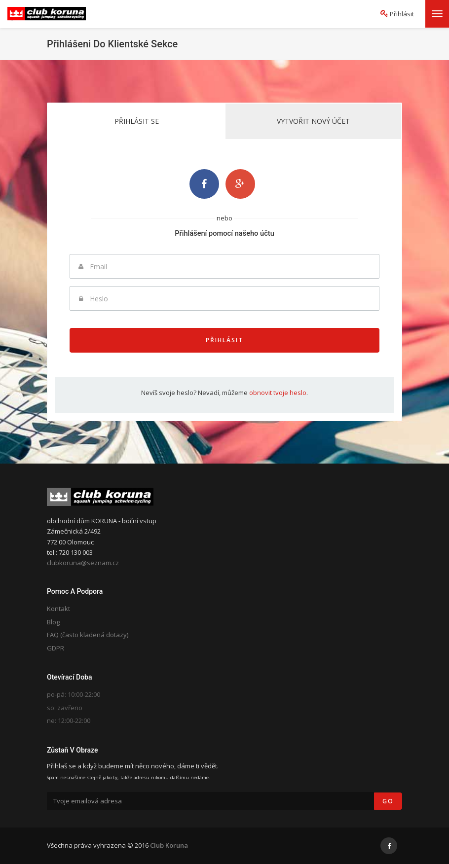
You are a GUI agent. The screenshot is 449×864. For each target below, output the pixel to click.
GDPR (55, 648)
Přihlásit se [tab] (136, 121)
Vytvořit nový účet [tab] (313, 121)
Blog (53, 621)
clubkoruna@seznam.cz (83, 562)
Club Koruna (169, 845)
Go (388, 801)
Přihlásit (224, 340)
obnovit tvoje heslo (277, 392)
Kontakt (58, 608)
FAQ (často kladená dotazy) (87, 634)
